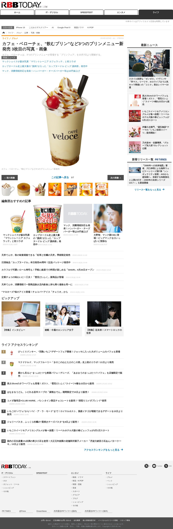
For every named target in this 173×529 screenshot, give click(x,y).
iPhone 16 (20, 27)
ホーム (17, 12)
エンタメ (121, 12)
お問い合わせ (46, 520)
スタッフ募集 (125, 520)
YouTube (159, 466)
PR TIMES (6, 511)
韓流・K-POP (78, 481)
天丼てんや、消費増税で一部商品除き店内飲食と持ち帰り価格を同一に (44, 284)
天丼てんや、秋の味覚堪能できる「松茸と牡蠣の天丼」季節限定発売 (44, 255)
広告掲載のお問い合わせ (62, 520)
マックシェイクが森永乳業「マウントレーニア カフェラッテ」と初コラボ (39, 61)
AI (53, 27)
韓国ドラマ (79, 27)
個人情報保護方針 (89, 520)
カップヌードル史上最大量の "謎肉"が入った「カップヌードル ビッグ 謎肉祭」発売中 (45, 66)
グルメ (110, 477)
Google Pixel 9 (64, 27)
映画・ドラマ (78, 477)
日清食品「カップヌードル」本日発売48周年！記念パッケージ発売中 (44, 262)
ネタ (5, 481)
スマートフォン (9, 477)
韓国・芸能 (77, 484)
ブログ (75, 498)
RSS (170, 466)
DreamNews (42, 511)
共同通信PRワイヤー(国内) (65, 511)
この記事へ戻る (62, 177)
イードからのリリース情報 (108, 520)
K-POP (90, 27)
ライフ (156, 12)
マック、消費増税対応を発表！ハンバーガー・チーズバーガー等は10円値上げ (41, 71)
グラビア (76, 495)
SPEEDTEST (86, 12)
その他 (6, 491)
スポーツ (76, 491)
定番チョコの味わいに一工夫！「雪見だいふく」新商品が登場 (40, 277)
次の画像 (114, 178)
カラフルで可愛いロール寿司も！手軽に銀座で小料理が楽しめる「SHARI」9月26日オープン (56, 269)
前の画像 (11, 178)
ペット (110, 481)
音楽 (74, 488)
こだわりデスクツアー (38, 27)
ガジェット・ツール (11, 484)
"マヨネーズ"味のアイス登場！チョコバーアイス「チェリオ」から (43, 292)
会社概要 (77, 520)
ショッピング (8, 488)
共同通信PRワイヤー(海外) (96, 511)
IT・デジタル (52, 12)
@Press (22, 511)
